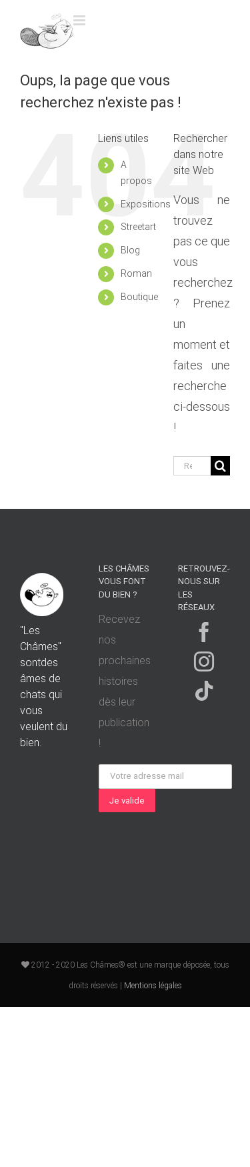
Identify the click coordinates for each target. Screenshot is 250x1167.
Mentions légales (153, 985)
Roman (136, 273)
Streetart (138, 226)
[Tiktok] (204, 691)
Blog (130, 250)
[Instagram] (204, 662)
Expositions (146, 204)
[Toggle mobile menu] (80, 20)
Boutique (139, 296)
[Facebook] (204, 632)
